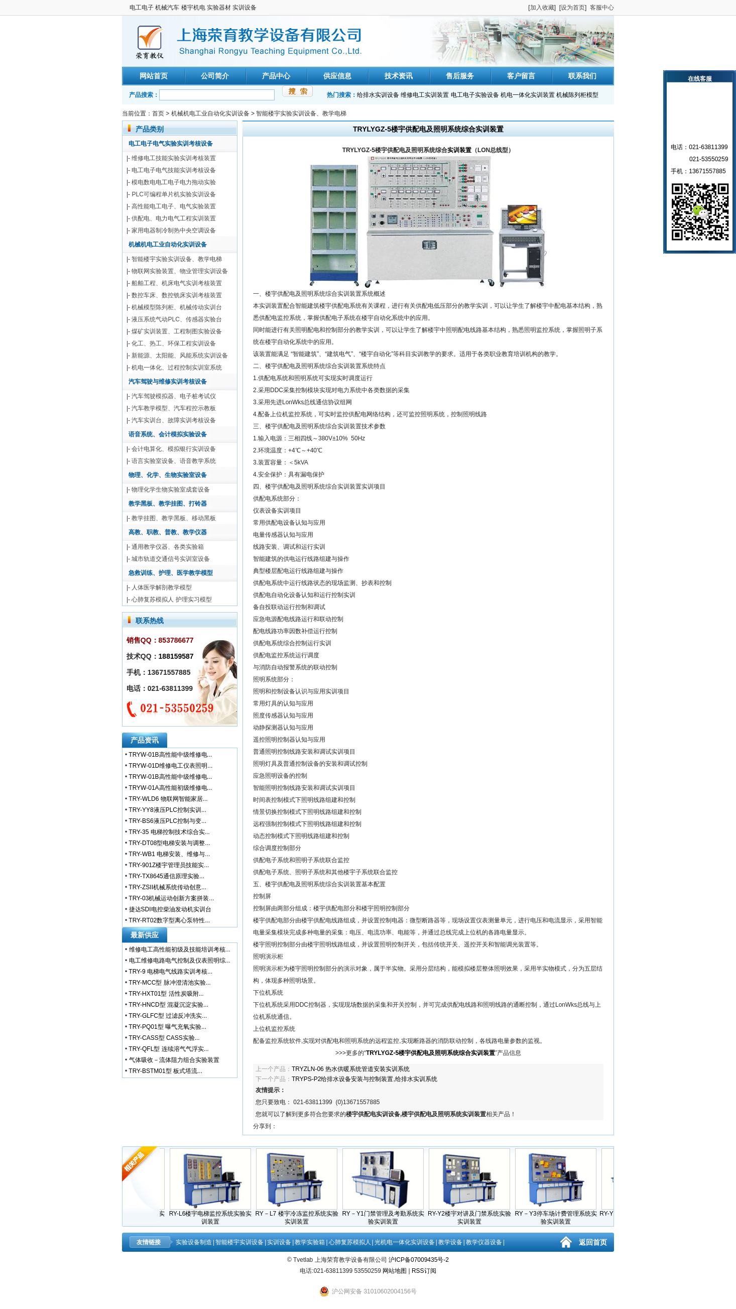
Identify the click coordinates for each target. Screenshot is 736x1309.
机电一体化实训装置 (528, 94)
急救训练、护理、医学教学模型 (171, 572)
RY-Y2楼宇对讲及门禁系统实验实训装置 (474, 1214)
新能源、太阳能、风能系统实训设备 (180, 355)
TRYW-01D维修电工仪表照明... (170, 765)
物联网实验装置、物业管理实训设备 (180, 271)
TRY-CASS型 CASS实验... (164, 1037)
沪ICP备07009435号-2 (419, 1259)
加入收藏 (542, 7)
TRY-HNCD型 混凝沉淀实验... (168, 1004)
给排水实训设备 (378, 94)
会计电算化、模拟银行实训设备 (174, 448)
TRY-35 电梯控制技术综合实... (169, 832)
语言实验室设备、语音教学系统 (174, 460)
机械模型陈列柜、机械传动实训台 (177, 307)
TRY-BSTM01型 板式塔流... (165, 1071)
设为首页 (573, 7)
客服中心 (602, 7)
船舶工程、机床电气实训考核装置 (177, 283)
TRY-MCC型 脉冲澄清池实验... (169, 982)
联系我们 (582, 76)
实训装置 (459, 150)
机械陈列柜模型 (577, 94)
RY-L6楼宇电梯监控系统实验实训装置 (215, 1214)
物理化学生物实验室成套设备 (171, 489)
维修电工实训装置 (425, 94)
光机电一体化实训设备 (405, 1242)
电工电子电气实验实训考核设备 (171, 143)
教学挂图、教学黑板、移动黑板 (174, 518)
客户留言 (521, 76)
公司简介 (215, 76)
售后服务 (460, 76)
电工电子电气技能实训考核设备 (174, 170)
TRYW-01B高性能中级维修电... (170, 754)
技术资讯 (399, 76)
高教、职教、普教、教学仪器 (168, 532)
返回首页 (593, 1242)
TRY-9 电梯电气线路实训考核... (170, 971)
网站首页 (154, 76)
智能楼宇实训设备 (239, 1242)
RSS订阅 (424, 1270)
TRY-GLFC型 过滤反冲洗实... (168, 1015)
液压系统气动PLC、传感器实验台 (176, 319)
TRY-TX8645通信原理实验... (166, 876)
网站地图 (395, 1270)
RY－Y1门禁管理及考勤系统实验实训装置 (388, 1214)
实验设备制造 (194, 1242)
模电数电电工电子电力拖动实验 (174, 182)
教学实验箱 (310, 1242)
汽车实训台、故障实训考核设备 (174, 420)
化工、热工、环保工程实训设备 (174, 343)
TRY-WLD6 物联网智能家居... (168, 798)
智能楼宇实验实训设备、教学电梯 (301, 113)
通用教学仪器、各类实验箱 (168, 546)
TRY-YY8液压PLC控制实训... (167, 809)
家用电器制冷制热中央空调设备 (174, 230)
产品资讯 (145, 740)
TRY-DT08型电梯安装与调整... (169, 843)
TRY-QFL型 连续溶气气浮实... (168, 1048)
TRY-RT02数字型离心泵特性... (169, 920)
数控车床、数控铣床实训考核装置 (177, 295)
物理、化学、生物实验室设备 (168, 475)
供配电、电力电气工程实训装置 (174, 218)
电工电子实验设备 (475, 94)
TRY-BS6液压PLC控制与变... (167, 820)
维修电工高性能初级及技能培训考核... (179, 949)
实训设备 (279, 1242)
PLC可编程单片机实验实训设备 (173, 194)
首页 (158, 113)
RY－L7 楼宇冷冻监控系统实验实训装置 (301, 1214)
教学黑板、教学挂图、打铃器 (168, 503)
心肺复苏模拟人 (350, 1242)
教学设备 (450, 1242)
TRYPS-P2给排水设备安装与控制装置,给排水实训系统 (364, 1079)
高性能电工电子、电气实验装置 (174, 206)
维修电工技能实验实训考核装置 (174, 158)
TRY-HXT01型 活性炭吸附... (166, 993)
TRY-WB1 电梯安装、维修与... (169, 854)
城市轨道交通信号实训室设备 (171, 558)
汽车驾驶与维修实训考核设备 (168, 381)
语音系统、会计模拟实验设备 (168, 434)
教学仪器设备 (484, 1242)
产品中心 (276, 76)
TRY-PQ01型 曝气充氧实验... (167, 1026)
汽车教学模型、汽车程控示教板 (174, 408)
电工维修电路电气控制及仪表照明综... (179, 960)
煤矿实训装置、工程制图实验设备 (177, 331)
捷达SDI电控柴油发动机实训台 (170, 909)
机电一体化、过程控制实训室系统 (177, 367)
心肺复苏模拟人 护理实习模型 (171, 599)
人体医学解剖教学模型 (162, 587)
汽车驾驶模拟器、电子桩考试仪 (174, 396)
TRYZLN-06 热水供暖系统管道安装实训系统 (351, 1069)
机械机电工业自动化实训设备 (210, 113)
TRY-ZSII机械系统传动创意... (167, 887)
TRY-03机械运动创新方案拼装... (171, 898)
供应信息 (337, 76)
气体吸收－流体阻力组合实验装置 (174, 1059)
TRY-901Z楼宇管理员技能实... (169, 865)
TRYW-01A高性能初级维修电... (170, 787)
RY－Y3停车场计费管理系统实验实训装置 (560, 1214)
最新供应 (145, 935)
